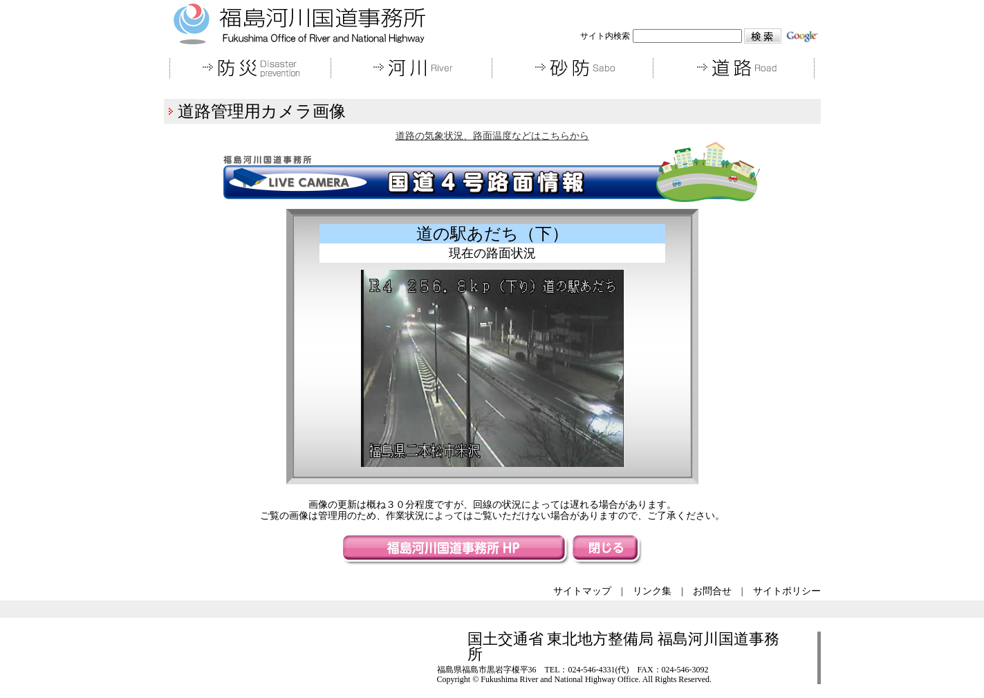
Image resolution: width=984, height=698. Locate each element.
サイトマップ (582, 591)
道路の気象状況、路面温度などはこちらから (492, 136)
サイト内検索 (605, 36)
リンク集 (652, 591)
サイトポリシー (787, 591)
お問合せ (712, 591)
